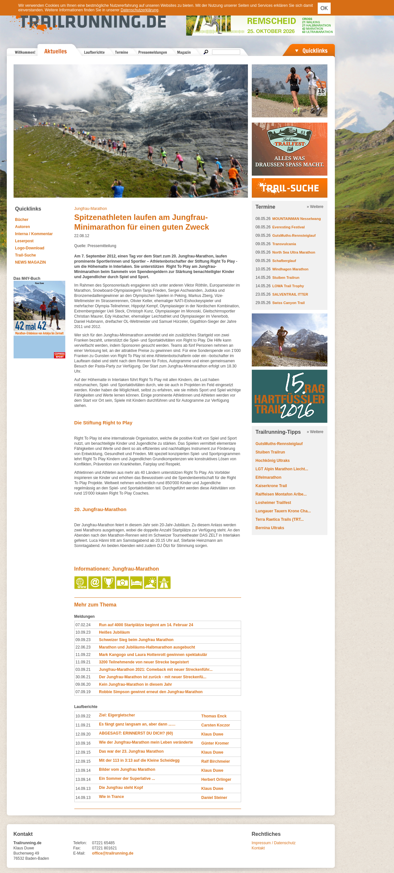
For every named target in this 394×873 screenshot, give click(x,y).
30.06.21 (83, 677)
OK (324, 8)
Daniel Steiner (214, 797)
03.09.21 (83, 669)
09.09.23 (83, 640)
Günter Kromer (215, 743)
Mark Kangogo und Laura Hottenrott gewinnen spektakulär (153, 654)
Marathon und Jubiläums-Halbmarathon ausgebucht (147, 647)
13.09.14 (83, 770)
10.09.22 (83, 716)
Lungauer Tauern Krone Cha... (283, 511)
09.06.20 (83, 684)
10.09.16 (83, 743)
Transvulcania (284, 244)
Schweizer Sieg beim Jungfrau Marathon (136, 640)
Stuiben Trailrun (286, 277)
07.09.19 (83, 692)
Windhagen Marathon (290, 269)
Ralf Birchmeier (215, 761)
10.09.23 (83, 632)
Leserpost (24, 241)
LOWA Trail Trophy (288, 286)
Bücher (21, 219)
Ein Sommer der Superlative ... (127, 778)
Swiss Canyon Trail (288, 303)
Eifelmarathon (269, 477)
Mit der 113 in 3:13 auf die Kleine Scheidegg (139, 760)
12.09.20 (83, 734)
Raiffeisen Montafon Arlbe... (281, 494)
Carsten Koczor (215, 725)
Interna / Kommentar (34, 234)
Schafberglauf (284, 261)
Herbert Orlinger (216, 779)
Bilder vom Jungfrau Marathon (127, 769)
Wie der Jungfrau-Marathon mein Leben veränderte (146, 742)
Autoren (22, 226)
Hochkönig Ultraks (273, 460)
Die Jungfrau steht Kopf (121, 787)
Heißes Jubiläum (114, 632)
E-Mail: (79, 853)
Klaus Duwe (212, 734)
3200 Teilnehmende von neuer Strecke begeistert (144, 662)
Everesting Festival (288, 227)
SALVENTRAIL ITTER (290, 294)
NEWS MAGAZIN (30, 262)
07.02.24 (83, 625)
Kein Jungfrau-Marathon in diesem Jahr (135, 684)
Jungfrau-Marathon (90, 208)
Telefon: (80, 843)
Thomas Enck (214, 716)
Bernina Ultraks (270, 528)
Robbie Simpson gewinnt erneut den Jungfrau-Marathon (151, 692)
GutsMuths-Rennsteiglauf (294, 235)
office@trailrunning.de (112, 853)
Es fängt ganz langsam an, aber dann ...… (137, 724)
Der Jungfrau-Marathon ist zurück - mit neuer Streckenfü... (152, 677)
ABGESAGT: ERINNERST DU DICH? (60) (136, 733)
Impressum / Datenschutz (274, 843)
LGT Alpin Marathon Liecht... (282, 469)
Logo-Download (30, 248)
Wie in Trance (111, 796)
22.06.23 (83, 647)
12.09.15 (83, 752)
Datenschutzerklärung (139, 10)
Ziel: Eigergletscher (117, 715)
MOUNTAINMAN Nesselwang (296, 219)
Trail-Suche (25, 255)
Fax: (77, 848)
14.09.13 (83, 788)
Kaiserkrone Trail (271, 486)
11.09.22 (83, 654)
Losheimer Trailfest (273, 502)
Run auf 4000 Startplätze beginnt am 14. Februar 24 (146, 625)
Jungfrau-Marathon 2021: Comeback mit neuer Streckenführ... (155, 669)
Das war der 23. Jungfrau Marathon (131, 751)
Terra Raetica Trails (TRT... (280, 519)
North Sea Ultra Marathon (293, 252)
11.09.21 (83, 662)
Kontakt (258, 848)
